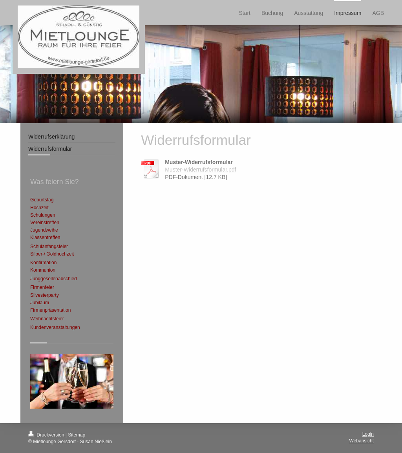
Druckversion (47, 435)
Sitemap (76, 435)
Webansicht (361, 441)
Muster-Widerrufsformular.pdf (200, 169)
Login (368, 434)
